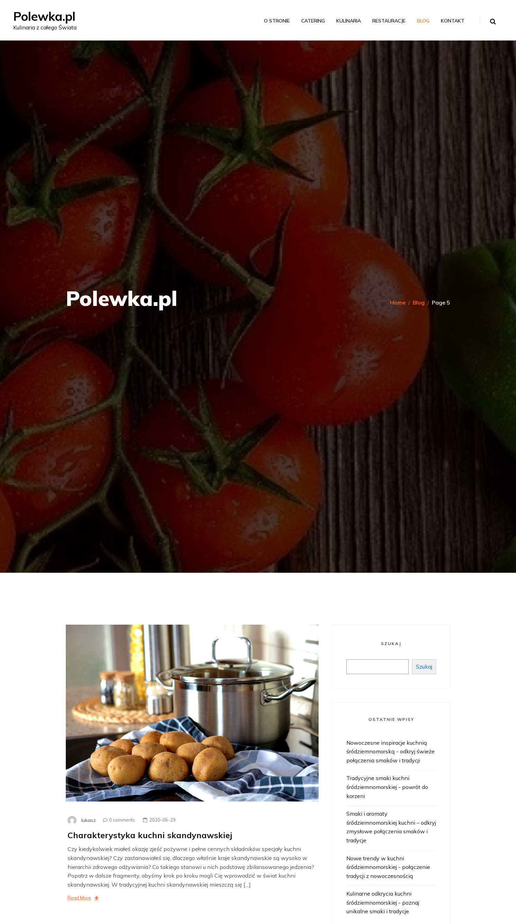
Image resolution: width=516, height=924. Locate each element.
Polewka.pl (46, 16)
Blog (422, 21)
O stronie (276, 21)
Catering (312, 21)
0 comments (117, 820)
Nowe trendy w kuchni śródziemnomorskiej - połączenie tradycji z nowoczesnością (388, 867)
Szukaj (391, 643)
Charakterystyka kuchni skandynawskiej (151, 835)
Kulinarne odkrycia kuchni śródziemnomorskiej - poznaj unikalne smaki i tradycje (382, 902)
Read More (83, 897)
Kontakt (452, 21)
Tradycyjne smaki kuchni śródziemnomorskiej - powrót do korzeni (387, 786)
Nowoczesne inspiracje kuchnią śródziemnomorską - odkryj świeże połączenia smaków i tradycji (390, 751)
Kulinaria (348, 21)
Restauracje (388, 21)
